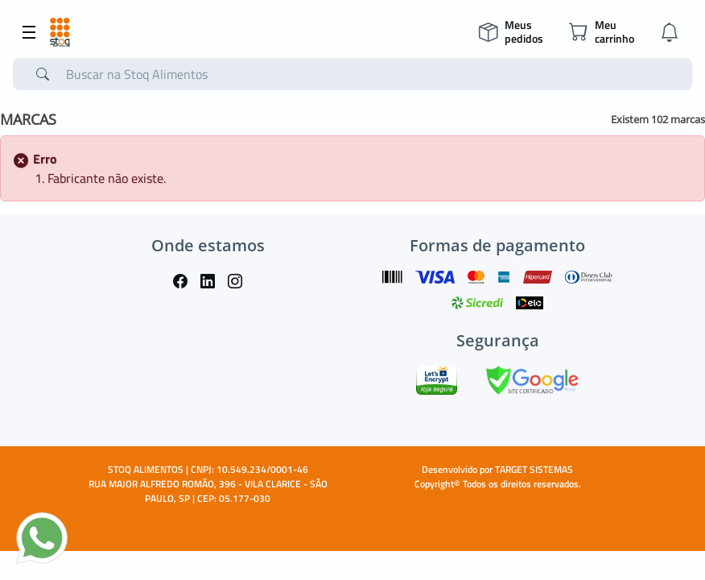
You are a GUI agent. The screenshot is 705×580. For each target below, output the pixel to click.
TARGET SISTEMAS (534, 469)
